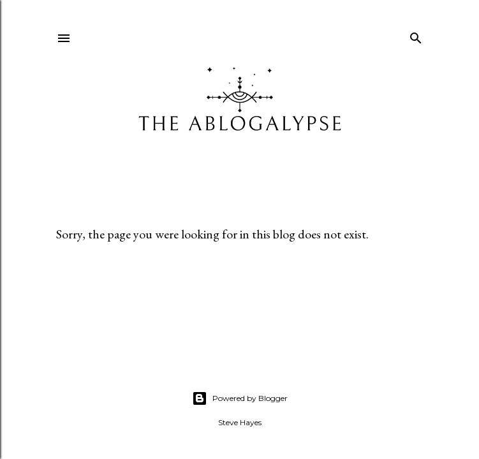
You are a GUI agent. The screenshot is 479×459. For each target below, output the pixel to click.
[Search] (416, 35)
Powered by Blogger (240, 398)
